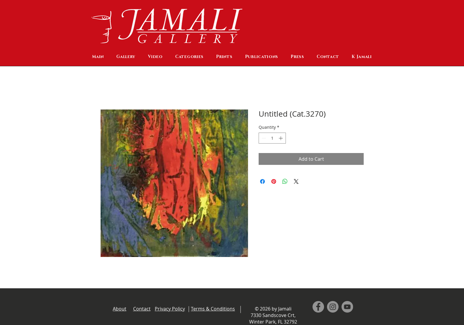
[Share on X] (296, 181)
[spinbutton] (272, 138)
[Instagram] (333, 307)
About (119, 308)
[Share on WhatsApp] (285, 181)
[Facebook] (318, 307)
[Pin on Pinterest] (273, 181)
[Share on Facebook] (262, 181)
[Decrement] (263, 138)
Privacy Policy (170, 308)
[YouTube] (347, 307)
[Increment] (281, 138)
